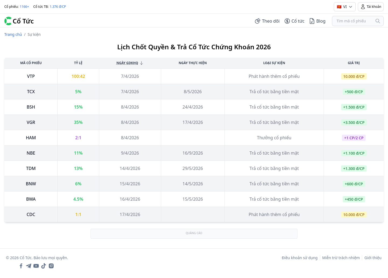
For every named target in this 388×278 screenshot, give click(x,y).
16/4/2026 (130, 199)
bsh (31, 107)
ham (31, 138)
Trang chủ (13, 34)
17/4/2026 (130, 214)
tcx (31, 92)
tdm (31, 168)
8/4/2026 (130, 107)
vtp (31, 76)
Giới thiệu (373, 257)
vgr (31, 122)
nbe (31, 153)
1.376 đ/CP (58, 6)
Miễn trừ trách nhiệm (341, 257)
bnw (31, 184)
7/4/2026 (130, 76)
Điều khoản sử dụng (300, 257)
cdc (31, 214)
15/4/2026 (130, 184)
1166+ (24, 6)
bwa (31, 199)
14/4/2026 (130, 168)
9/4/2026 (130, 153)
